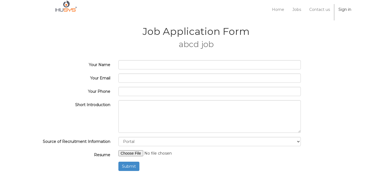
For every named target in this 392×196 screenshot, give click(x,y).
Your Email (100, 78)
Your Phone (99, 91)
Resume (102, 154)
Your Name (99, 64)
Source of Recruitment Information (76, 141)
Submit (129, 166)
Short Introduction (92, 104)
